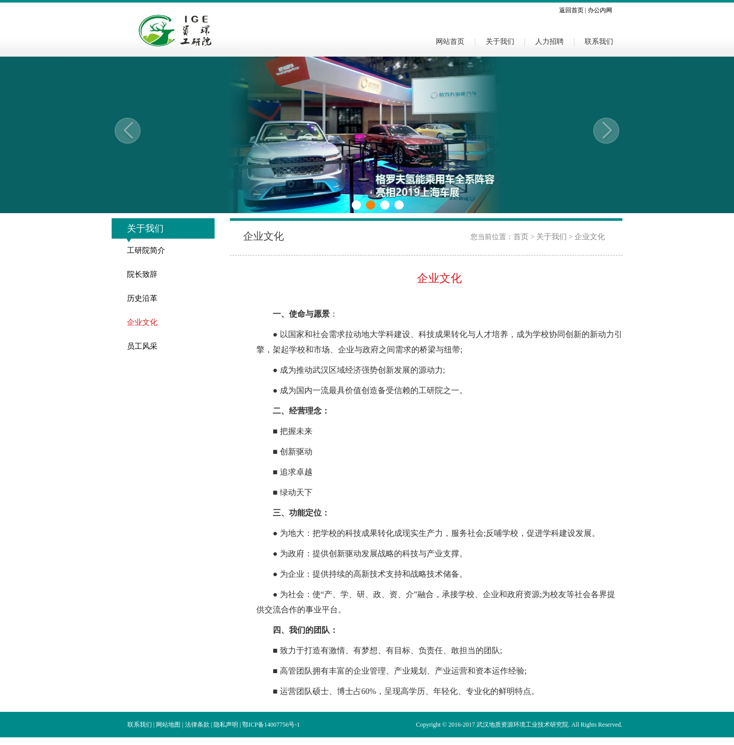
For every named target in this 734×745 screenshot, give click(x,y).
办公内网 (600, 10)
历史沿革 (142, 298)
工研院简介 (146, 250)
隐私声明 (226, 724)
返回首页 (571, 10)
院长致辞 (142, 274)
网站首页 (450, 41)
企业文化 (142, 322)
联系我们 (599, 41)
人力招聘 (549, 41)
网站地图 (168, 724)
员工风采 (142, 346)
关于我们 (500, 41)
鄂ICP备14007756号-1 (271, 724)
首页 (521, 237)
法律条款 (197, 724)
